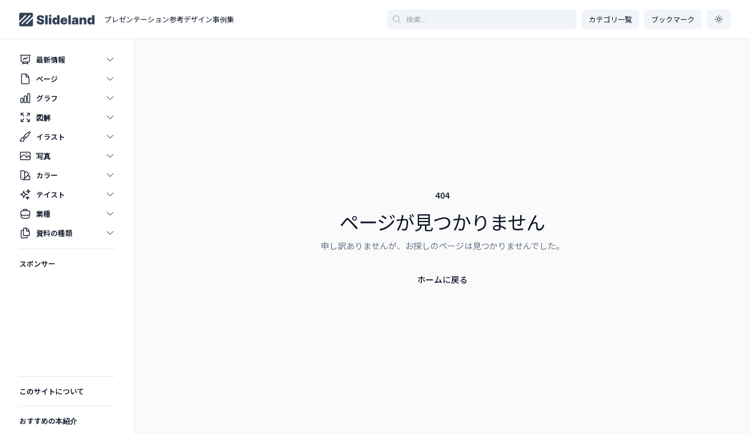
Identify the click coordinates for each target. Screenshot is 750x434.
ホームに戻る (442, 279)
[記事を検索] (482, 19)
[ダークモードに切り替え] (719, 19)
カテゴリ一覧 (610, 19)
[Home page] (57, 19)
